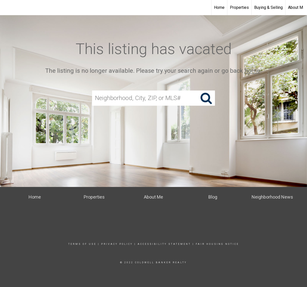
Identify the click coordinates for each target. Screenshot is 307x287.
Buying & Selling (268, 7)
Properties (239, 7)
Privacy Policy (117, 244)
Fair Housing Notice (217, 244)
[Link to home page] (153, 7)
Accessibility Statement (164, 244)
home (252, 70)
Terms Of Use (82, 244)
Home (219, 7)
